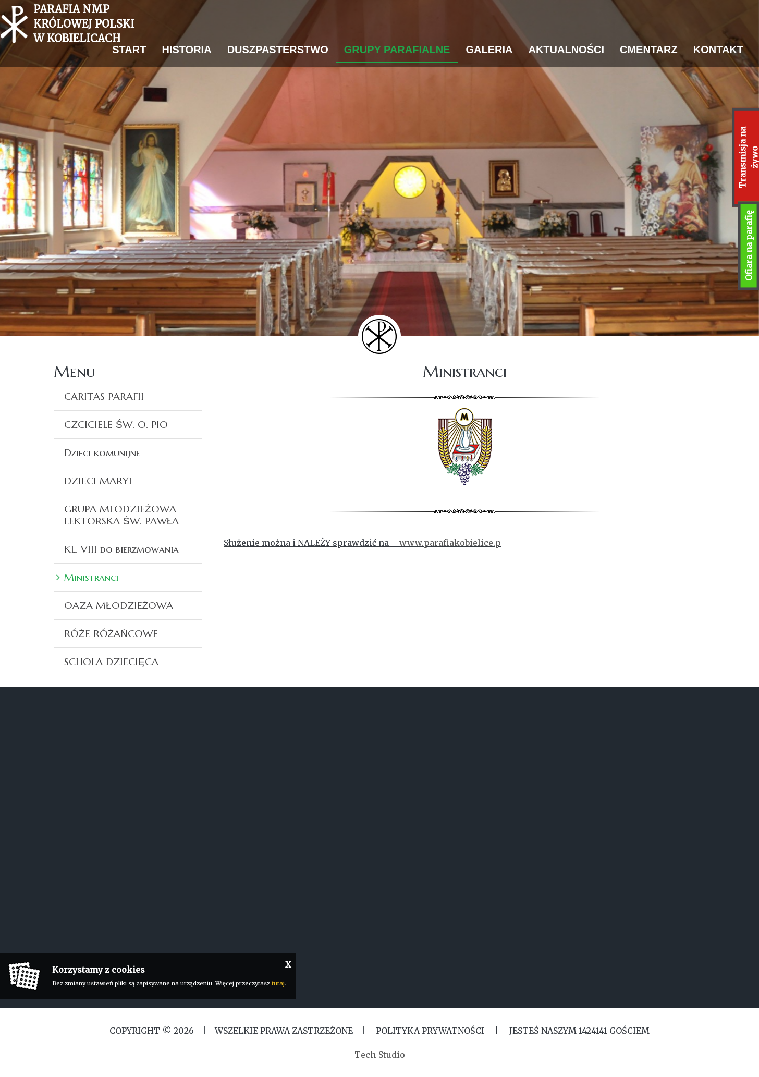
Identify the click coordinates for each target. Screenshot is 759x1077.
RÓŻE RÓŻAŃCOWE (111, 633)
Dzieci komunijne (102, 452)
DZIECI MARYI (98, 480)
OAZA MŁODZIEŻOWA (118, 605)
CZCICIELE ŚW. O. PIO (116, 424)
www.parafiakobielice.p (450, 542)
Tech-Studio (379, 1054)
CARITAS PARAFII (104, 396)
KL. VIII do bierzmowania (121, 549)
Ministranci (91, 577)
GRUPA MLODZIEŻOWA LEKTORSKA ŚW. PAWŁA (121, 515)
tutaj (278, 983)
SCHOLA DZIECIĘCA (111, 661)
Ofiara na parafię (748, 246)
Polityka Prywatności (430, 1030)
